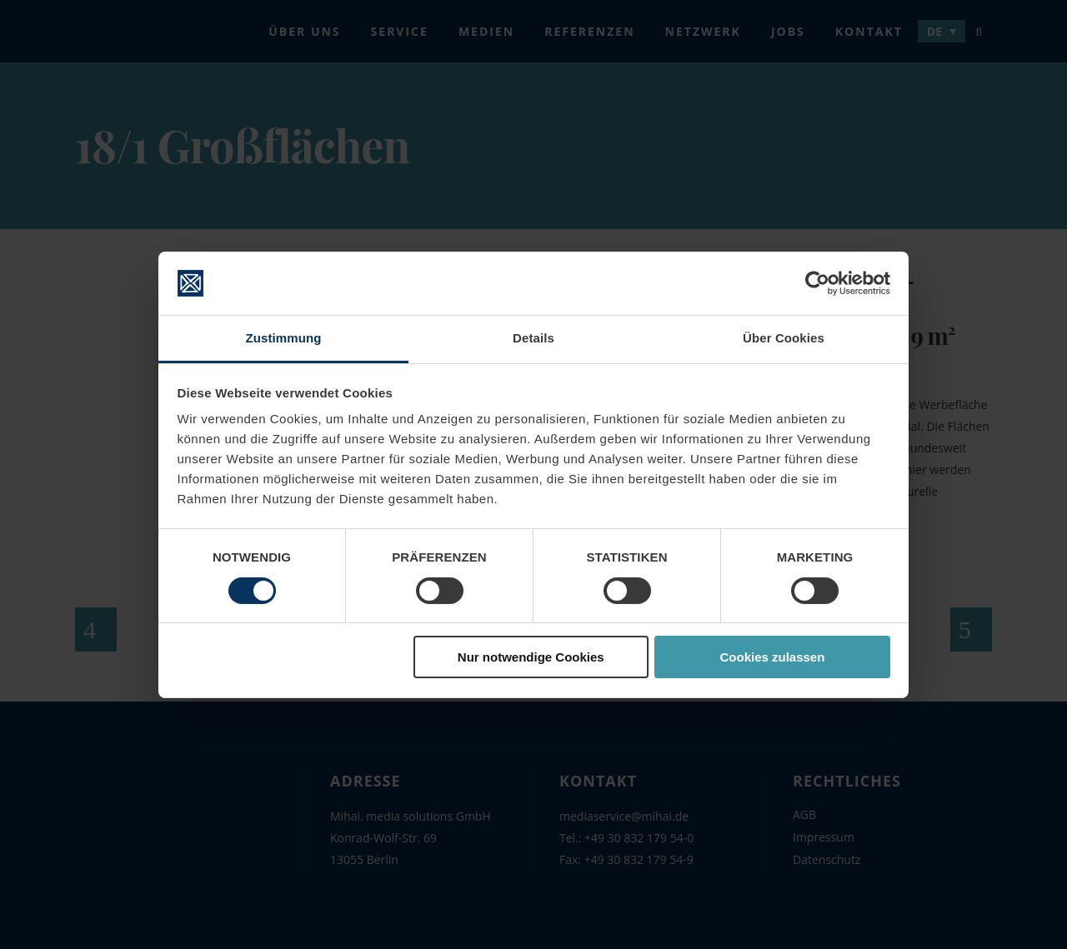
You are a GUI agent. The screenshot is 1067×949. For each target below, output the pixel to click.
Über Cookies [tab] (783, 338)
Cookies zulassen (771, 657)
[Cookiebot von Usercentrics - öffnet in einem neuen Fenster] (817, 283)
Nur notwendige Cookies (531, 657)
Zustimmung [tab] (284, 338)
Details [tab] (533, 338)
